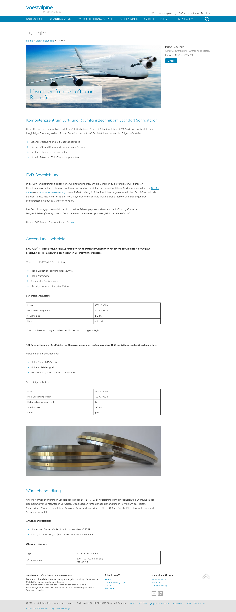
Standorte (109, 588)
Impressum (178, 603)
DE (152, 13)
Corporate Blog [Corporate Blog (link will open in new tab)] (159, 585)
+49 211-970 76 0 (185, 18)
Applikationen (129, 18)
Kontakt (165, 18)
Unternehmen (35, 18)
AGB (188, 603)
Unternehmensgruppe (115, 582)
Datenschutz (200, 603)
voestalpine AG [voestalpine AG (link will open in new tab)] (159, 579)
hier (72, 222)
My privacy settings (60, 608)
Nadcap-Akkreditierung (52, 192)
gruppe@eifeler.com (159, 603)
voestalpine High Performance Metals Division (184, 13)
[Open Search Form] (206, 19)
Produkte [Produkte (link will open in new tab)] (156, 582)
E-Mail (171, 60)
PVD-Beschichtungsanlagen (96, 18)
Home (29, 40)
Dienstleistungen (61, 18)
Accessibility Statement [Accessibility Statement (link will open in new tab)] (37, 608)
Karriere (149, 18)
